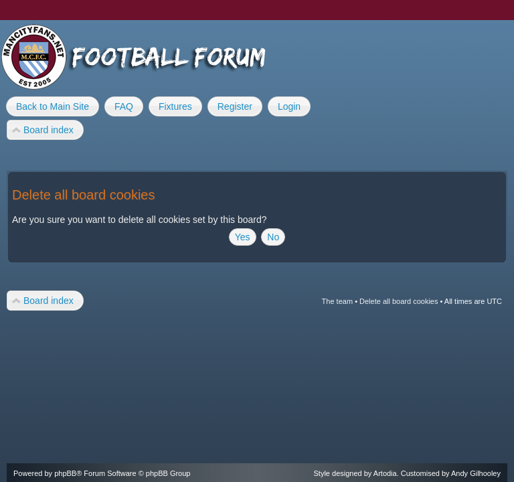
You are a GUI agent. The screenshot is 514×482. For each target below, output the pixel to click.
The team (337, 301)
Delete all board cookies (398, 301)
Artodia (385, 473)
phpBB (65, 473)
